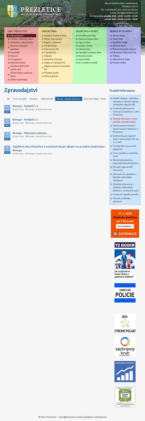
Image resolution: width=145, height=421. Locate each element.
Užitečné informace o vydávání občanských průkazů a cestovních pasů (125, 187)
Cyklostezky (84, 49)
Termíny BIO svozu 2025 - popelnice (125, 148)
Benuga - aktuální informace (69, 99)
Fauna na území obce (88, 39)
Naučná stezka (85, 56)
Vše (8, 99)
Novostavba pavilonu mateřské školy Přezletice (126, 162)
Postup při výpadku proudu (125, 194)
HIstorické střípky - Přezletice (96, 99)
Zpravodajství (16, 35)
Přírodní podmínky (87, 35)
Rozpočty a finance (53, 59)
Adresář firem (119, 45)
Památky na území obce (89, 52)
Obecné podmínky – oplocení (122, 200)
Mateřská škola (17, 62)
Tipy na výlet (84, 42)
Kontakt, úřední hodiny (55, 35)
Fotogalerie (16, 59)
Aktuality (33, 99)
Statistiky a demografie (21, 42)
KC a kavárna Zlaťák (88, 62)
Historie (14, 56)
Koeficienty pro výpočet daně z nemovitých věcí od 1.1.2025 (125, 139)
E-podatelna (50, 52)
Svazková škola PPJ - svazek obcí (20, 68)
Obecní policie (51, 76)
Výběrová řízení (47, 99)
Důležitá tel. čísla (121, 59)
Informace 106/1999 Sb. (124, 52)
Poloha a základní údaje (21, 39)
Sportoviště (84, 59)
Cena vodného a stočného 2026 (125, 155)
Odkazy (116, 56)
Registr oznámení (52, 42)
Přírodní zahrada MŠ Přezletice (122, 169)
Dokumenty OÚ (51, 49)
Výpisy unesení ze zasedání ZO (57, 68)
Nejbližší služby (119, 42)
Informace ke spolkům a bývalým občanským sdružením (124, 177)
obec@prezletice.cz (126, 13)
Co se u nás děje (19, 99)
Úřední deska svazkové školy (21, 74)
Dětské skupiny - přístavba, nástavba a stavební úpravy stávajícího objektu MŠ (126, 101)
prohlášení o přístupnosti (95, 417)
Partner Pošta (119, 62)
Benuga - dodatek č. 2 (25, 106)
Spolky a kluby (85, 45)
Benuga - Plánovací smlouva (29, 133)
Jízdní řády (117, 39)
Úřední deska (50, 45)
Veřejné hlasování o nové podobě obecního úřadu (125, 120)
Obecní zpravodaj (18, 79)
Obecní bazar (118, 35)
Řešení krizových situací (124, 49)
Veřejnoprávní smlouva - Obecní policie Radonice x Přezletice (125, 128)
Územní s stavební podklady (19, 47)
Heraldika (15, 52)
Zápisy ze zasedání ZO (54, 62)
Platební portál (51, 72)
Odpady (48, 56)
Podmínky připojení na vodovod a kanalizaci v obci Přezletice (126, 111)
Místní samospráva (53, 39)
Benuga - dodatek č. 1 (25, 119)
